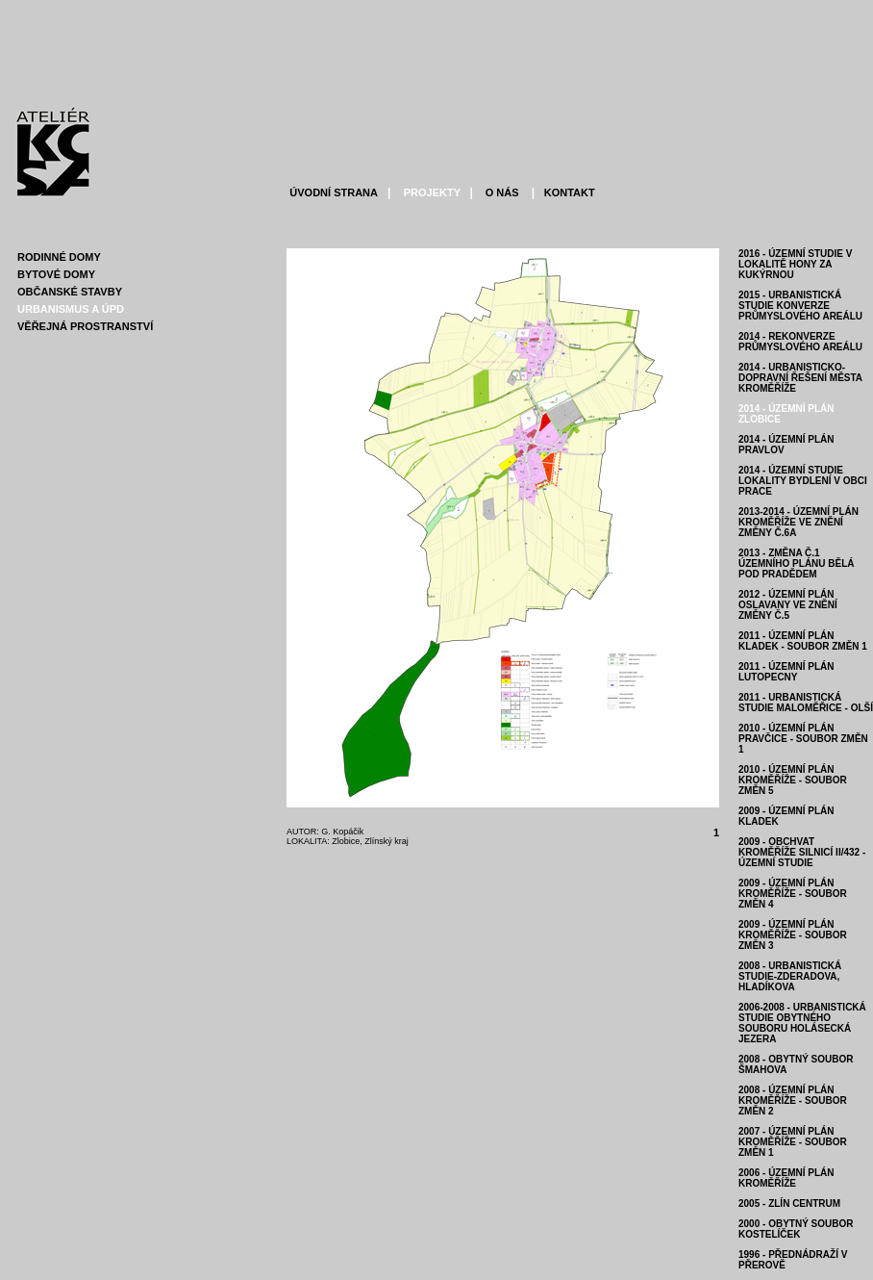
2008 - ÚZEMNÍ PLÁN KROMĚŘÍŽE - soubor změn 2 (792, 1100)
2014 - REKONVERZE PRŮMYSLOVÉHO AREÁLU (800, 341)
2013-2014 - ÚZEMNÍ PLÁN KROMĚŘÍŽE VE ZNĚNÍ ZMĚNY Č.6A (798, 522)
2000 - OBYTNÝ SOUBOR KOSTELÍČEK (795, 1229)
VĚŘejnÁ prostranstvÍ (85, 326)
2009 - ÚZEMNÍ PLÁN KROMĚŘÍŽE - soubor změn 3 (792, 935)
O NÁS (501, 192)
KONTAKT (568, 192)
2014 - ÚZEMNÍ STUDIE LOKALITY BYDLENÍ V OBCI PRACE (802, 481)
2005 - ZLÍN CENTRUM (789, 1203)
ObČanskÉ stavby (69, 291)
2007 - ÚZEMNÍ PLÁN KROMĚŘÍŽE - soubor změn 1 (792, 1142)
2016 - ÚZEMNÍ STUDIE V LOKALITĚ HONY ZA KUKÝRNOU (795, 264)
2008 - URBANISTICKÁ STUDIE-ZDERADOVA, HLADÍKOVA (789, 976)
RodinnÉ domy (59, 257)
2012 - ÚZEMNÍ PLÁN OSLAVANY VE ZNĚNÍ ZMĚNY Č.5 (787, 605)
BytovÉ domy (56, 274)
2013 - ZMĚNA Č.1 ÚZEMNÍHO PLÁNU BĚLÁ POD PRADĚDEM (796, 563)
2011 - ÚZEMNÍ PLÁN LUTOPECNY (786, 671)
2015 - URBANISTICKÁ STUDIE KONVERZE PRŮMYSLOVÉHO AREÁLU (800, 305)
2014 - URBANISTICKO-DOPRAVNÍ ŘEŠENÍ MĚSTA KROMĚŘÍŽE (800, 378)
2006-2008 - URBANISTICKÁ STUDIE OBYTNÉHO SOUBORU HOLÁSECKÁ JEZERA (802, 1023)
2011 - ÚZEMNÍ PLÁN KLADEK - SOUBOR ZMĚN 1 (802, 641)
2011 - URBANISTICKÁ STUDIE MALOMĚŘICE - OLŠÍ (805, 702)
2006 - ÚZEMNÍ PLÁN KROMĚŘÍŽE (786, 1178)
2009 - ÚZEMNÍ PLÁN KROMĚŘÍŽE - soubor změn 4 (792, 893)
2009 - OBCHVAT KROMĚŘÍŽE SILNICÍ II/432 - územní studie (801, 852)
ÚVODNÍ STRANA (333, 192)
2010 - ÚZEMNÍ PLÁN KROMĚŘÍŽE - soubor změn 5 (792, 780)
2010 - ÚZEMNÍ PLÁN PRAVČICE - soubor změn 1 (803, 739)
